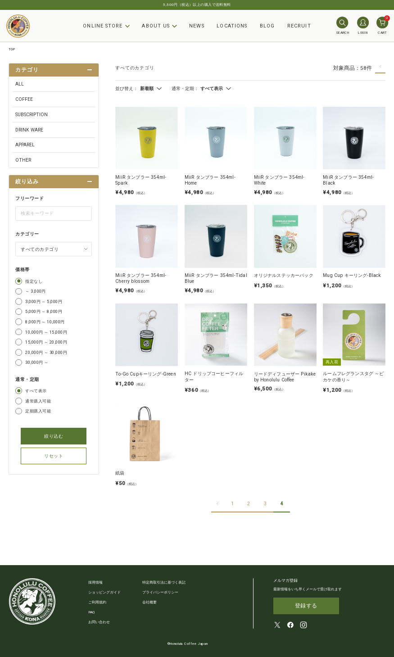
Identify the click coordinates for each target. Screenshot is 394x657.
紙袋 (119, 473)
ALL (19, 84)
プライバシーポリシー (160, 592)
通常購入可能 (38, 401)
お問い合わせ (99, 622)
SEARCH (342, 26)
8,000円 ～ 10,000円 (45, 321)
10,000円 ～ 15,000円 (46, 332)
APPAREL (25, 144)
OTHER (23, 160)
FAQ (91, 612)
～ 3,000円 (35, 291)
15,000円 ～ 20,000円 (46, 342)
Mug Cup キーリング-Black (352, 275)
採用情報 (95, 582)
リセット (53, 455)
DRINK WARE (29, 129)
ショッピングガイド (104, 592)
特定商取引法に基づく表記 (164, 582)
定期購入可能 (38, 410)
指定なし (33, 281)
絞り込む (53, 436)
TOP (12, 49)
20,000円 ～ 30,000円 (46, 352)
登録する (306, 604)
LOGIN (363, 26)
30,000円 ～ (36, 362)
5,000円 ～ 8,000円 (43, 311)
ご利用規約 (97, 602)
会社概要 (149, 602)
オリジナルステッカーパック (283, 275)
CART (382, 26)
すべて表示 (35, 390)
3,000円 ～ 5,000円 (43, 301)
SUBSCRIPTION (31, 114)
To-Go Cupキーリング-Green (145, 374)
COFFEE (24, 99)
